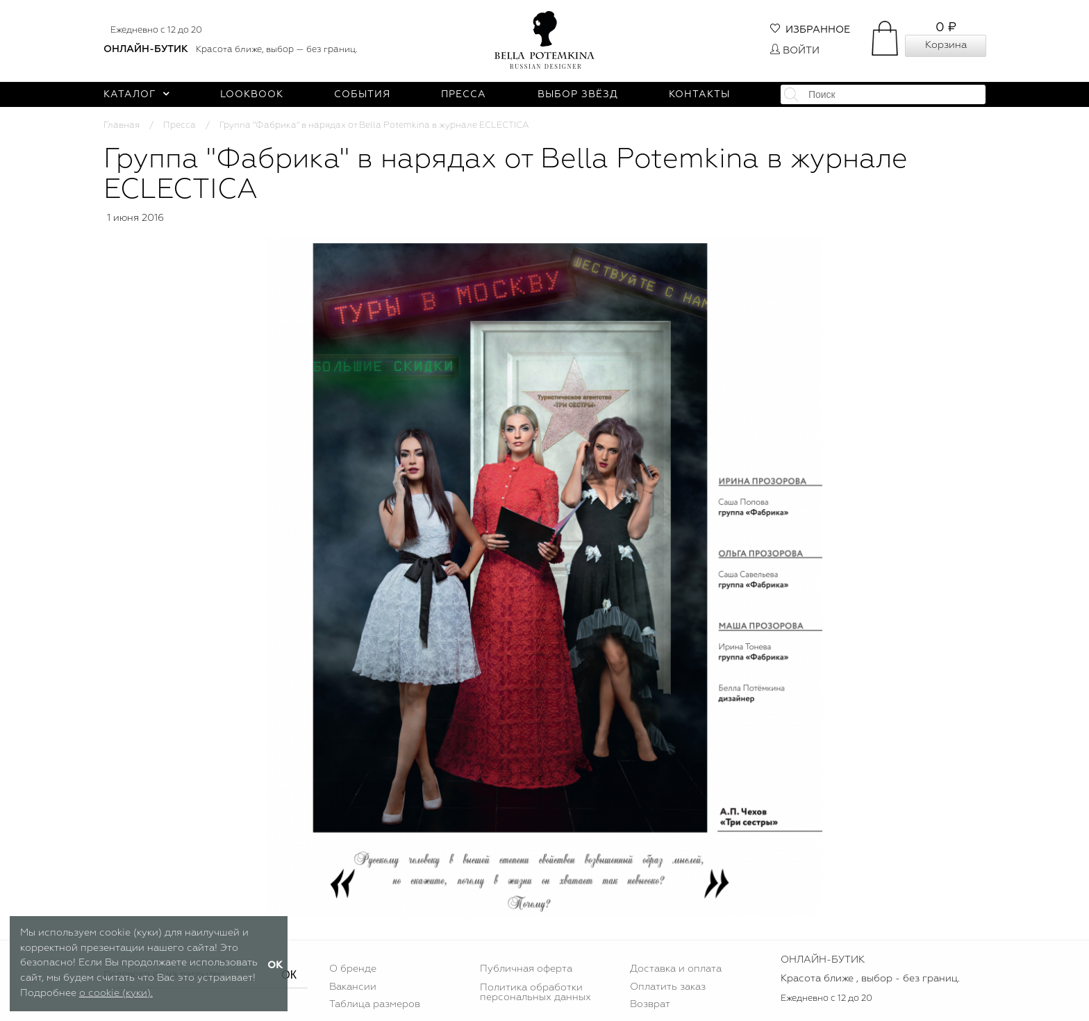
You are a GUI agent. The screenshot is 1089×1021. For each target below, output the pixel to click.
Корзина (946, 45)
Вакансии (352, 987)
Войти (795, 51)
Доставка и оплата (676, 969)
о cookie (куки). (116, 993)
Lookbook (251, 94)
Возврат (650, 1004)
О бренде (352, 969)
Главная (121, 125)
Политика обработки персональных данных (535, 992)
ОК (289, 975)
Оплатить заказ (668, 987)
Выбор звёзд (578, 94)
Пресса (463, 94)
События (362, 94)
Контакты (699, 94)
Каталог (136, 94)
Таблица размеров (374, 1004)
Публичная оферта (526, 969)
